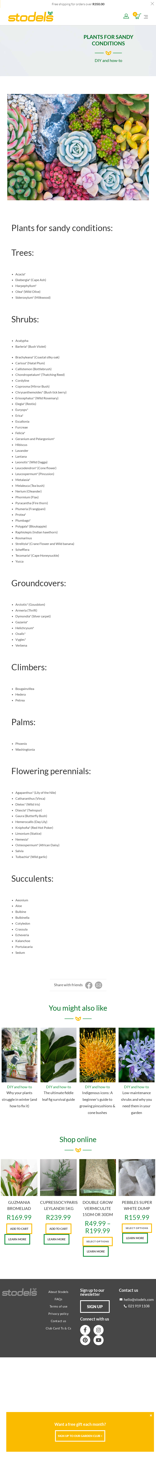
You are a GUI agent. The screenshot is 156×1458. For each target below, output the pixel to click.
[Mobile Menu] (146, 16)
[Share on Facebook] (89, 986)
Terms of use (59, 1306)
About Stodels (58, 1292)
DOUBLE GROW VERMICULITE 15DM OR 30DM (97, 1208)
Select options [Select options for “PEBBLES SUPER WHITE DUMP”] (137, 1228)
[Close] (151, 1415)
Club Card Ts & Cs (58, 1328)
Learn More (17, 1239)
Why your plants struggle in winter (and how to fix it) (19, 1099)
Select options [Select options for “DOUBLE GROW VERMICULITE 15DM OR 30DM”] (97, 1241)
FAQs (58, 1299)
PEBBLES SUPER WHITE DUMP (137, 1205)
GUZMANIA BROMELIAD (19, 1205)
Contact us (58, 1321)
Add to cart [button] (19, 1228)
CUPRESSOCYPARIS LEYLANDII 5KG (59, 1205)
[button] (95, 1306)
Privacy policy (58, 1313)
